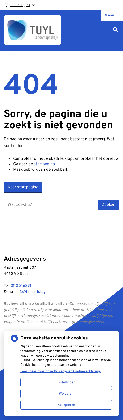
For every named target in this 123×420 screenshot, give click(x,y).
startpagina (44, 164)
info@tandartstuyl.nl (34, 292)
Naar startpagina (23, 187)
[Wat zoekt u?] (49, 205)
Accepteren (66, 405)
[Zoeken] (115, 30)
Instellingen (66, 382)
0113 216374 (21, 285)
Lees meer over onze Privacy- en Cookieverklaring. (60, 371)
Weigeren (66, 394)
